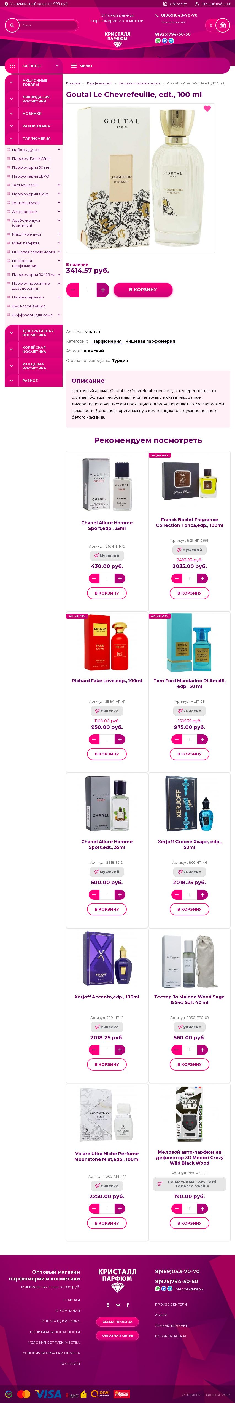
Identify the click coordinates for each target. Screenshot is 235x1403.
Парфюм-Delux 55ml (31, 158)
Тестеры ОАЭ (24, 185)
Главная (73, 83)
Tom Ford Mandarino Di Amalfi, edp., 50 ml (189, 683)
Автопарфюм (24, 211)
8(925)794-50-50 (173, 34)
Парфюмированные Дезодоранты (31, 285)
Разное (30, 381)
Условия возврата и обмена (51, 1353)
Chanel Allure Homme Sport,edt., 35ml (107, 844)
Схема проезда (117, 1322)
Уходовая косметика (34, 366)
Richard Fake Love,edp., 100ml (107, 680)
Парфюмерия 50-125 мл (33, 274)
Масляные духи (26, 234)
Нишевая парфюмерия (33, 252)
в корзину (143, 289)
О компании (67, 1311)
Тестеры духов (26, 202)
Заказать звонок (173, 22)
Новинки (32, 114)
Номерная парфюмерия (24, 263)
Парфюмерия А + (28, 297)
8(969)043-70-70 (179, 15)
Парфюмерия (37, 138)
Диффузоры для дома (32, 315)
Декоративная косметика (38, 333)
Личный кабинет (171, 1325)
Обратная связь (117, 1336)
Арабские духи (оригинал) (26, 223)
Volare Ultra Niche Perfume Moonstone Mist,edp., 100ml (107, 1156)
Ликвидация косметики (36, 99)
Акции (161, 1315)
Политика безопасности (55, 1332)
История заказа (171, 1336)
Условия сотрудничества (54, 1342)
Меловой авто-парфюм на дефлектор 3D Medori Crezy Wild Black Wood (189, 1158)
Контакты (70, 1364)
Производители (171, 1304)
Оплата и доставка (60, 1321)
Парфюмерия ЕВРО (30, 176)
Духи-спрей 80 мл (28, 306)
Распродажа (36, 126)
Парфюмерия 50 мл (30, 167)
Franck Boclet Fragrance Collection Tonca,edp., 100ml (189, 522)
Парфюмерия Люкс (30, 194)
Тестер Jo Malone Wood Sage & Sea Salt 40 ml (189, 999)
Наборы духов (25, 149)
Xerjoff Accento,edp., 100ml (107, 997)
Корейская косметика (34, 349)
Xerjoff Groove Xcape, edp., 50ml (190, 844)
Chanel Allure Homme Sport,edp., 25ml (107, 525)
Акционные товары (35, 82)
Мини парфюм (25, 243)
